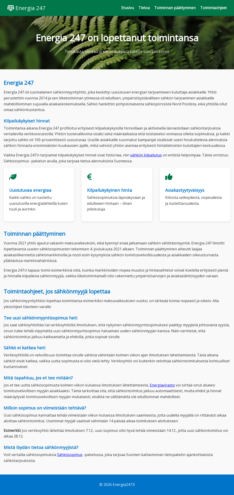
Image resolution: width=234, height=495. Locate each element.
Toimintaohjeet (213, 7)
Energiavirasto (162, 385)
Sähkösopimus (69, 454)
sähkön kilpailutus (146, 155)
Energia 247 (26, 8)
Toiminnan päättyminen (175, 7)
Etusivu (127, 7)
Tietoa (144, 7)
